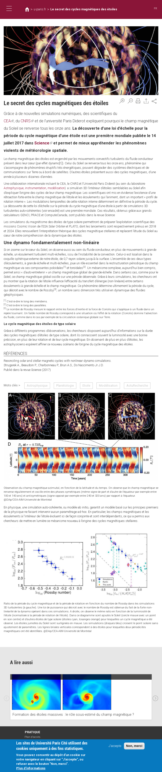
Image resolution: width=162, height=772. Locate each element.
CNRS (27, 121)
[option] (81, 697)
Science (43, 143)
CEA (9, 121)
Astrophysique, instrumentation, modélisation (34, 188)
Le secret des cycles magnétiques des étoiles (83, 9)
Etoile (86, 385)
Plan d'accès (32, 737)
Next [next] (155, 697)
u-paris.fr (40, 9)
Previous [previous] (6, 697)
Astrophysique (37, 385)
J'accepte (114, 746)
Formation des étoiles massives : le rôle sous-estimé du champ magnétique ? (73, 715)
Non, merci (134, 746)
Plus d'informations (30, 769)
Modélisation (108, 385)
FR (155, 8)
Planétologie (65, 385)
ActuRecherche (137, 385)
